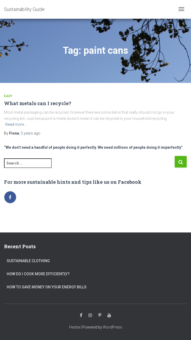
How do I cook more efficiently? (38, 274)
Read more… (15, 124)
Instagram (90, 315)
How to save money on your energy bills (47, 287)
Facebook (81, 315)
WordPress (112, 327)
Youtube (109, 315)
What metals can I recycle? (37, 103)
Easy (8, 96)
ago (30, 133)
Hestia (74, 327)
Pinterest (100, 315)
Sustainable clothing (28, 261)
